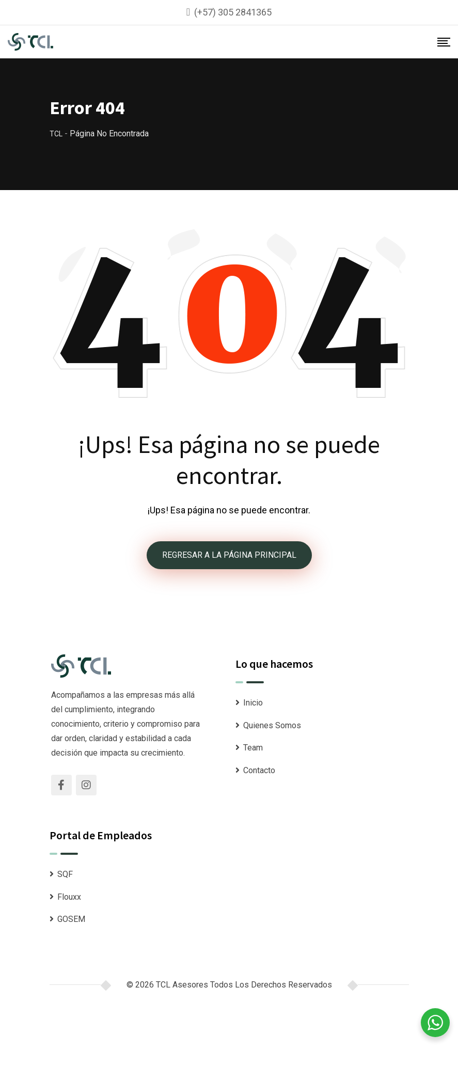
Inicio (253, 703)
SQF (65, 874)
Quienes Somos (272, 725)
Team (253, 748)
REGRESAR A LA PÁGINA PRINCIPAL (229, 555)
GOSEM (71, 919)
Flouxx (69, 897)
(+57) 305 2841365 (233, 12)
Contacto (259, 770)
